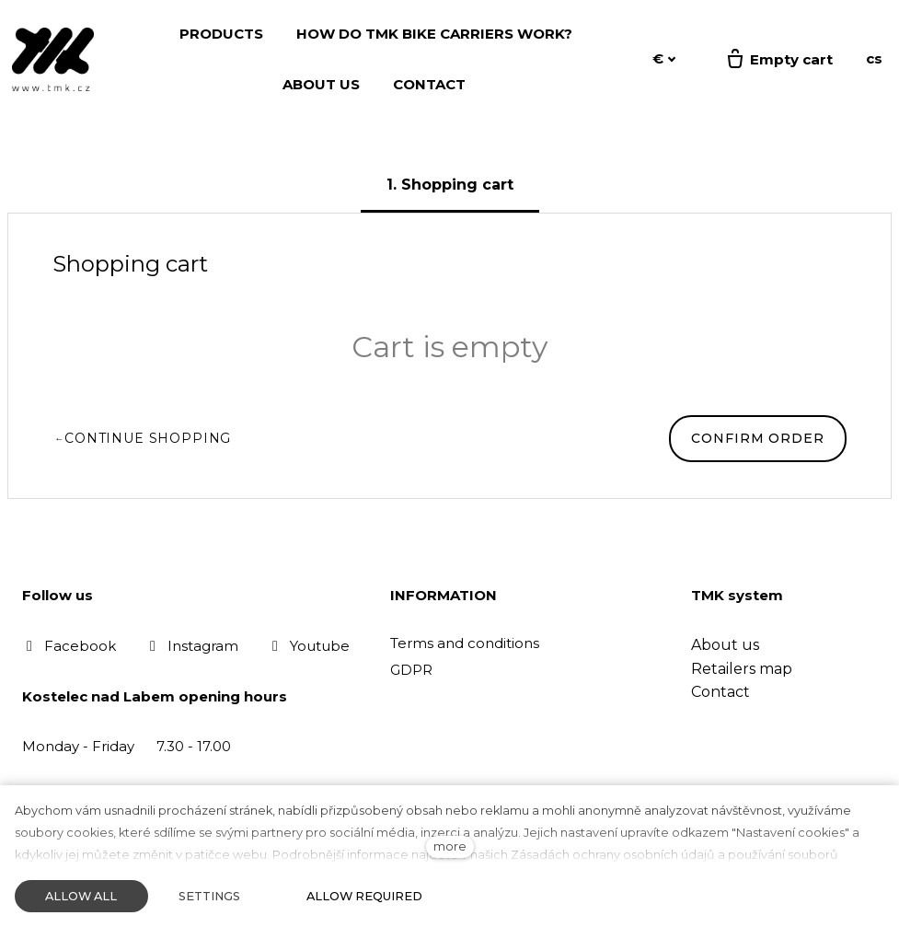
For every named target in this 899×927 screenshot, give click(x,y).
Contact (720, 692)
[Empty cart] (778, 60)
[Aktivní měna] (664, 59)
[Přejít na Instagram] (191, 645)
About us (725, 645)
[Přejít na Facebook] (69, 645)
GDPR (411, 669)
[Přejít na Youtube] (309, 645)
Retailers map (741, 669)
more (450, 846)
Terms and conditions (464, 643)
